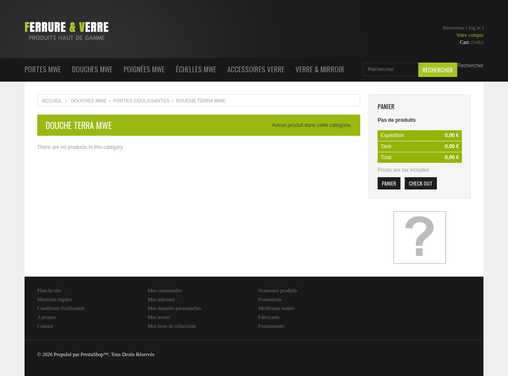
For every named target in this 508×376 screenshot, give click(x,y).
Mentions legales (54, 299)
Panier (386, 106)
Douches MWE (92, 69)
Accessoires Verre (255, 69)
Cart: (471, 42)
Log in (474, 28)
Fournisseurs (271, 326)
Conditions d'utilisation (61, 308)
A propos (46, 317)
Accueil (52, 100)
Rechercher (470, 66)
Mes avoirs (159, 317)
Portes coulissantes (141, 100)
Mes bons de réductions (172, 326)
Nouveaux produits (277, 291)
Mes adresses (161, 299)
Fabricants (268, 317)
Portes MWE (43, 69)
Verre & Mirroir (319, 69)
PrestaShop (91, 354)
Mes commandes (165, 291)
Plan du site (49, 291)
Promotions (270, 299)
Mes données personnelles (174, 308)
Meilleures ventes (276, 308)
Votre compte (469, 35)
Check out (421, 183)
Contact (45, 326)
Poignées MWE (144, 69)
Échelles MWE (196, 69)
